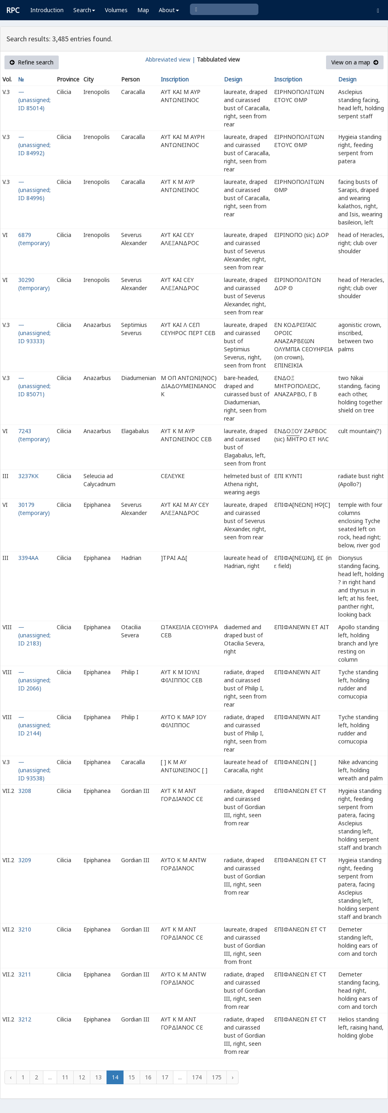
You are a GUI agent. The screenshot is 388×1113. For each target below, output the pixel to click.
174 (197, 1077)
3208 (24, 791)
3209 (24, 860)
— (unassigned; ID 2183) (34, 635)
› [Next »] (232, 1077)
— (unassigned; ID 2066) (34, 680)
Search (84, 10)
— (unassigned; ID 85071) (34, 386)
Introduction (47, 10)
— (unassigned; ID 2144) (34, 725)
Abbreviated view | (170, 59)
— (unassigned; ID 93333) (34, 333)
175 (217, 1077)
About (169, 10)
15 (131, 1077)
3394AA (28, 558)
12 (82, 1077)
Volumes (116, 10)
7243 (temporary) (34, 435)
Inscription (175, 79)
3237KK (28, 476)
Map (143, 10)
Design (233, 79)
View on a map (354, 62)
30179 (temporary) (34, 509)
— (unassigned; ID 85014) (34, 100)
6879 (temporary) (34, 239)
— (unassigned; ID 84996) (34, 190)
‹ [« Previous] (10, 1077)
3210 (24, 929)
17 (165, 1077)
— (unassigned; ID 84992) (34, 145)
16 (148, 1077)
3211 (24, 974)
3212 (24, 1019)
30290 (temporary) (34, 284)
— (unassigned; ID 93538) (34, 770)
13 (98, 1077)
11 (65, 1077)
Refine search (31, 62)
